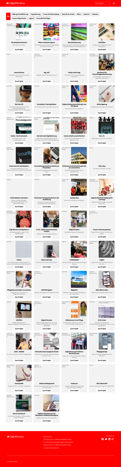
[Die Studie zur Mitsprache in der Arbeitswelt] (102, 37)
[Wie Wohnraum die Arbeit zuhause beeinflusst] (19, 68)
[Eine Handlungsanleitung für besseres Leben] (47, 161)
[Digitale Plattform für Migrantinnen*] (47, 68)
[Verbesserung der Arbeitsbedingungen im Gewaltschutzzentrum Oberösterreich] (74, 37)
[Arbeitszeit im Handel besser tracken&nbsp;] (47, 254)
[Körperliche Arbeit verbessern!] (74, 100)
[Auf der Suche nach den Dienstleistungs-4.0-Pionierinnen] (47, 347)
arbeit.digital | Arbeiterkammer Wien (57, 445)
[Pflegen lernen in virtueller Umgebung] (19, 378)
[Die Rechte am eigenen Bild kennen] (102, 284)
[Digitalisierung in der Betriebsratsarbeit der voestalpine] (74, 284)
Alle (8, 16)
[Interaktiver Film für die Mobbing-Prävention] (74, 68)
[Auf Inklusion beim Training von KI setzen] (47, 100)
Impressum (47, 437)
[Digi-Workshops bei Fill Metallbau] (74, 224)
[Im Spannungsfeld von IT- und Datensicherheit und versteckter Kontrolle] (19, 161)
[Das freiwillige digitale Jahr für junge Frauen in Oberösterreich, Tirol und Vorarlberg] (47, 316)
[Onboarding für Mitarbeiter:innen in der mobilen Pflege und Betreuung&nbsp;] (74, 316)
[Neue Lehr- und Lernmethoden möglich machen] (74, 347)
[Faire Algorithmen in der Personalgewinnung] (19, 130)
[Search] (102, 3)
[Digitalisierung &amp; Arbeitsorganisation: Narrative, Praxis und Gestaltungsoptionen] (47, 130)
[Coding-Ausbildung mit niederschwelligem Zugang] (74, 254)
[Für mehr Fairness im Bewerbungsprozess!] (19, 347)
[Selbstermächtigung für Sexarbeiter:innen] (47, 284)
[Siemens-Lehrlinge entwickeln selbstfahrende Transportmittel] (47, 193)
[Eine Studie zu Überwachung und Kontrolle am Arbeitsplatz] (47, 378)
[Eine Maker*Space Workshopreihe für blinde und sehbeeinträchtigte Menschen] (19, 254)
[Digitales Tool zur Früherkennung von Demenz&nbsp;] (102, 254)
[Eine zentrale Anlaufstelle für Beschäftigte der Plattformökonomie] (47, 37)
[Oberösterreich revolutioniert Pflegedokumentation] (19, 284)
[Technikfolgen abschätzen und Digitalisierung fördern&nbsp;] (102, 68)
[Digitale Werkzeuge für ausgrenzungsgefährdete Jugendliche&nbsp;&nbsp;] (19, 316)
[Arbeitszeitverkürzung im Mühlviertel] (102, 100)
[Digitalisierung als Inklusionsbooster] (47, 408)
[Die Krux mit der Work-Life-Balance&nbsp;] (74, 193)
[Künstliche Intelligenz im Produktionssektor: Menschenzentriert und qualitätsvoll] (102, 316)
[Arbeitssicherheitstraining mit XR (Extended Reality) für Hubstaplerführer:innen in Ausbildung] (19, 100)
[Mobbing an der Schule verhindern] (102, 130)
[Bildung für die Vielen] (19, 37)
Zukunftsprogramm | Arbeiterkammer (58, 442)
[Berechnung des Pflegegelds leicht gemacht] (102, 347)
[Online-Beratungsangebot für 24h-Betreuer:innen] (74, 130)
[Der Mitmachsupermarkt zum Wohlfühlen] (102, 378)
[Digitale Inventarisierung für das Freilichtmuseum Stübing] (74, 378)
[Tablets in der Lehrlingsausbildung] (47, 224)
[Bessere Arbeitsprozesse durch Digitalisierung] (74, 161)
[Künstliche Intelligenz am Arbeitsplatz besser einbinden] (19, 408)
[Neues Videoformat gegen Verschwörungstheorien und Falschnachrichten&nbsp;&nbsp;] (19, 193)
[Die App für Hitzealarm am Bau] (102, 161)
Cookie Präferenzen (51, 448)
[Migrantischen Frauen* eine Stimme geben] (102, 224)
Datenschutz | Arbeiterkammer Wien (57, 439)
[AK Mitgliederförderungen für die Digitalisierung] (19, 224)
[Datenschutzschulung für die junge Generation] (102, 193)
